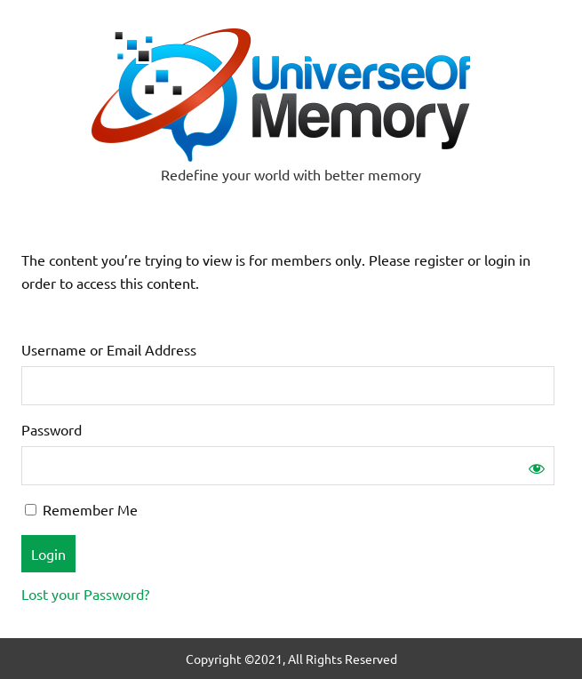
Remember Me (81, 509)
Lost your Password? (85, 594)
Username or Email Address (108, 349)
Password (51, 429)
